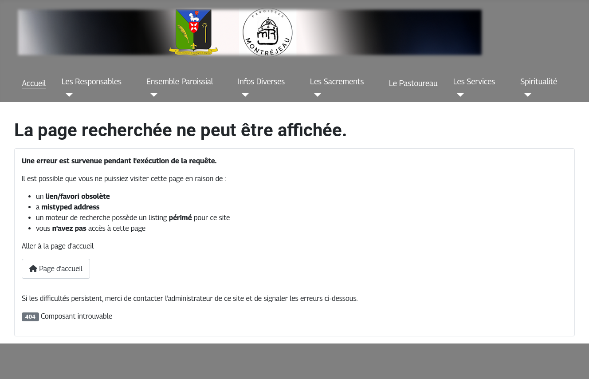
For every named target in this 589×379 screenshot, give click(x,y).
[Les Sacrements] (315, 95)
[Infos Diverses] (243, 95)
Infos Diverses (261, 81)
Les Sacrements (337, 81)
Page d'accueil (55, 269)
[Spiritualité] (525, 95)
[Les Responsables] (67, 95)
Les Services (474, 81)
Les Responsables (92, 81)
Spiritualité (538, 81)
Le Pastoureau (413, 83)
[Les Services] (458, 95)
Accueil (34, 83)
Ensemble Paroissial (179, 81)
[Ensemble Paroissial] (151, 95)
